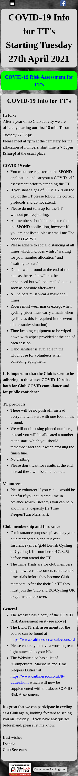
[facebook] (63, 3)
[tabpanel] (39, 38)
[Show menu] (12, 3)
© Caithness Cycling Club (50, 769)
